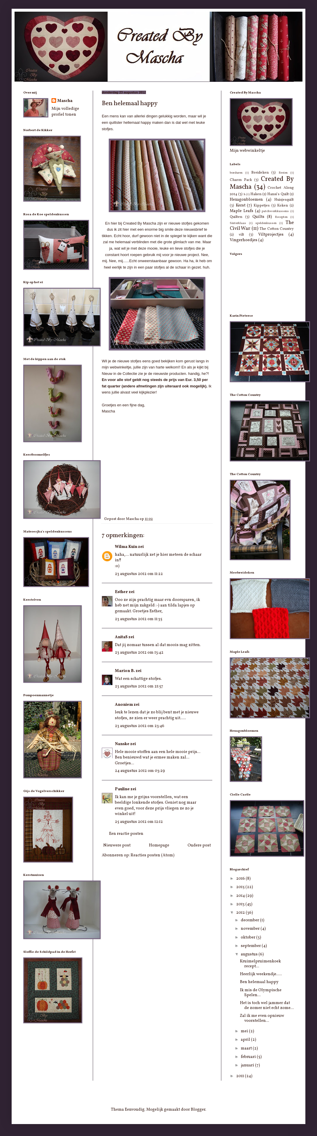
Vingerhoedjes (243, 240)
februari (249, 1057)
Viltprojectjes (271, 234)
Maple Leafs (241, 211)
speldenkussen (266, 223)
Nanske (122, 744)
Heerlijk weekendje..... (261, 974)
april (246, 1039)
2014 (241, 896)
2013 (240, 904)
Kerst (240, 205)
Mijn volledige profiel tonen (65, 111)
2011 (240, 1076)
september (251, 946)
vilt (241, 234)
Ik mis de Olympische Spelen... (261, 992)
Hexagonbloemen (246, 199)
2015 (240, 887)
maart (247, 1048)
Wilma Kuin (126, 547)
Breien (283, 172)
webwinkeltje (120, 367)
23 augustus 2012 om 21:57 (139, 686)
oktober (248, 937)
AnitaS (121, 637)
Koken (282, 205)
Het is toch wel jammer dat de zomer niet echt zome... (267, 1005)
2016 (241, 878)
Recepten (281, 217)
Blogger (198, 1109)
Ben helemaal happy (259, 982)
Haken (255, 194)
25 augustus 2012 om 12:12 (139, 822)
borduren (236, 172)
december (250, 920)
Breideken (260, 172)
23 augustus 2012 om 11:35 (138, 619)
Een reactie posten (126, 834)
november (251, 929)
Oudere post (199, 845)
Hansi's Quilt (277, 194)
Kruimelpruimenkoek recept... (260, 964)
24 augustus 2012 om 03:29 (140, 771)
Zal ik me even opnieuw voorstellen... (262, 1018)
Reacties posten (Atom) (152, 855)
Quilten (236, 217)
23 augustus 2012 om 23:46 (139, 726)
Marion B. (125, 671)
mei (245, 1031)
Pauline (122, 789)
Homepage (159, 845)
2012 (241, 912)
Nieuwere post (117, 845)
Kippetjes (262, 205)
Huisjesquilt (284, 199)
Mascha (64, 101)
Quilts (258, 217)
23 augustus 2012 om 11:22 (139, 574)
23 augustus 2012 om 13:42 (139, 652)
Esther (121, 592)
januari (248, 1065)
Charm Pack (241, 180)
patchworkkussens (275, 211)
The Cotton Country (277, 229)
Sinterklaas (238, 223)
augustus (250, 954)
